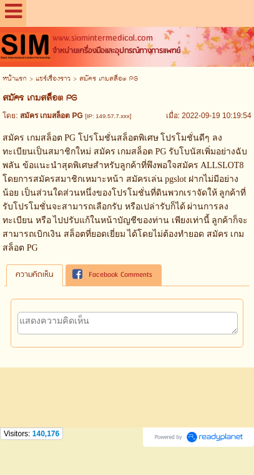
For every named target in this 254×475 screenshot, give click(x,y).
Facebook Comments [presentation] (112, 274)
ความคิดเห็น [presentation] (35, 274)
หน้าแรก (14, 79)
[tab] (34, 275)
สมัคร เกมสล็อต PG (130, 151)
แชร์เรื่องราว (53, 79)
